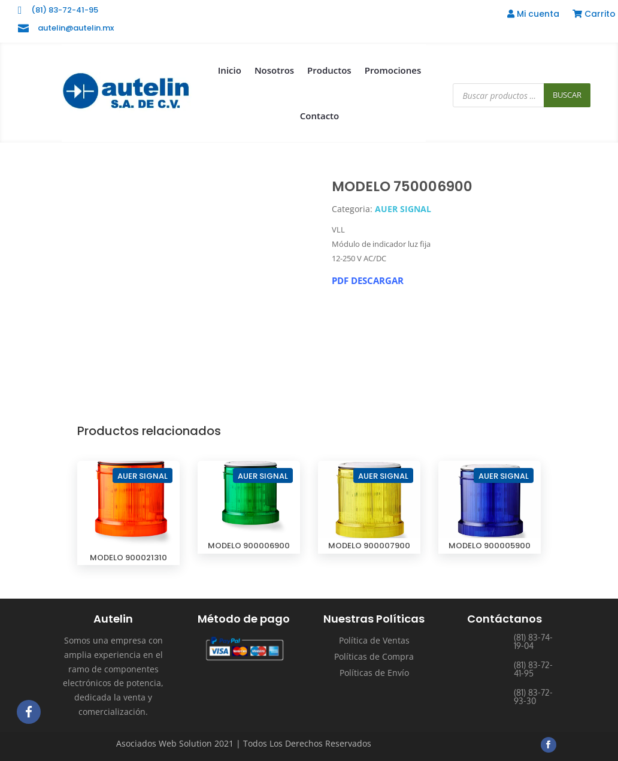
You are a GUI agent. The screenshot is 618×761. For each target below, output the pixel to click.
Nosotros (274, 70)
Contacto (319, 116)
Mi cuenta (533, 15)
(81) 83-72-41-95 (64, 10)
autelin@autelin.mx (76, 28)
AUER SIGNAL (403, 209)
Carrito (594, 15)
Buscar (567, 94)
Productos (329, 70)
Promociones (393, 70)
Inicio (229, 70)
